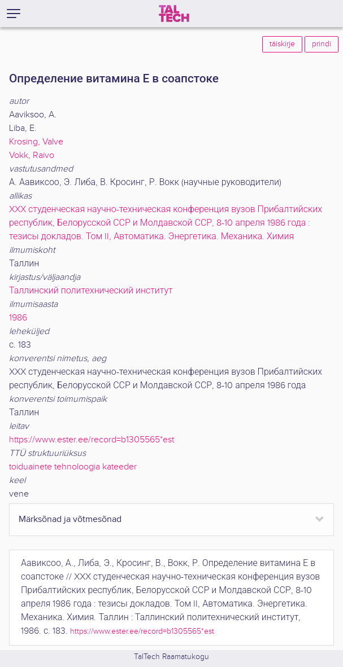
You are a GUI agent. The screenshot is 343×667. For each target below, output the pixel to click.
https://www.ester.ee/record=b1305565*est (91, 440)
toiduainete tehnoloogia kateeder (73, 467)
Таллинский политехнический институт (91, 291)
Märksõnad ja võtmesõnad (70, 519)
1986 (18, 318)
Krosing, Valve (36, 142)
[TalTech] (174, 14)
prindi (321, 44)
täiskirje (282, 44)
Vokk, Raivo (31, 155)
